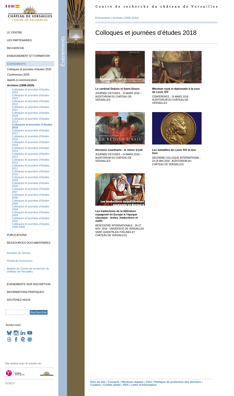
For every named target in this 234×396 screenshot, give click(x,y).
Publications (17, 234)
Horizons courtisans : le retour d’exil (119, 149)
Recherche (15, 48)
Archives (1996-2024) (126, 17)
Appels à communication (22, 79)
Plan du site (98, 381)
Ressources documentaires (28, 242)
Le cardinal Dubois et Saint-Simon (117, 88)
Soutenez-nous (18, 299)
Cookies (95, 384)
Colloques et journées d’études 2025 (29, 69)
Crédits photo (112, 384)
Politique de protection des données (177, 381)
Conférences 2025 (18, 74)
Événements (63, 51)
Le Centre (14, 32)
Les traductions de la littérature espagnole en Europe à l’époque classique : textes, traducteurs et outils (116, 216)
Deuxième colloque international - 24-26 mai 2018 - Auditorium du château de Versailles (176, 161)
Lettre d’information (144, 384)
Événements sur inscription (28, 284)
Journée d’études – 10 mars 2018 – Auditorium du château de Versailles (118, 96)
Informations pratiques (25, 291)
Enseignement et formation (28, 55)
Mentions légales (133, 381)
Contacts (113, 381)
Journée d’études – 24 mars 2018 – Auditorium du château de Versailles (118, 157)
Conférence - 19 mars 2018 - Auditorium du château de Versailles (171, 100)
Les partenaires (19, 40)
